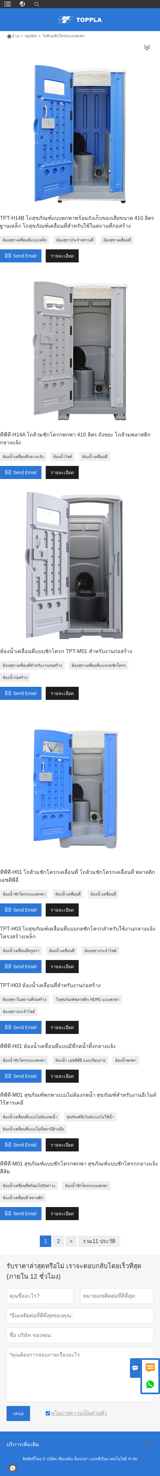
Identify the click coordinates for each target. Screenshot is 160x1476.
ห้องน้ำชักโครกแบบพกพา (24, 894)
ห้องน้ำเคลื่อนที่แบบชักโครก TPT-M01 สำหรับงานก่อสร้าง (66, 651)
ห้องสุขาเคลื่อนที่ (117, 240)
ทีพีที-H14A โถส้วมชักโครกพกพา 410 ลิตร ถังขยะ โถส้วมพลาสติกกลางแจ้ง (75, 438)
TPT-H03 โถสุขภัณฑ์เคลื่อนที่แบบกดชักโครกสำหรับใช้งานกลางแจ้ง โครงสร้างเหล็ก (77, 932)
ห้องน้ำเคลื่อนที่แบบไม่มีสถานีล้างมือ (33, 1129)
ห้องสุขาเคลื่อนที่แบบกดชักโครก (99, 665)
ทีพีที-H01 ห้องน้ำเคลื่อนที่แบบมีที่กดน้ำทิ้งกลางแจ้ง (58, 1046)
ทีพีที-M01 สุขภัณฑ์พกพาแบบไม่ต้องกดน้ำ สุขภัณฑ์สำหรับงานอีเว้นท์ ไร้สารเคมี (78, 1099)
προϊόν (31, 36)
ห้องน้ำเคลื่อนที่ (94, 456)
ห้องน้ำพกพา (125, 1060)
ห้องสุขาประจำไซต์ (100, 951)
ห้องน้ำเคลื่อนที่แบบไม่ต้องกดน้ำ (30, 1117)
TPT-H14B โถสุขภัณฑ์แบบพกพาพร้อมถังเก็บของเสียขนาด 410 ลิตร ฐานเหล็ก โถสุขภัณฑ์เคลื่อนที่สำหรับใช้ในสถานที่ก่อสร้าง (77, 222)
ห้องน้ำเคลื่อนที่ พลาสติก (23, 1198)
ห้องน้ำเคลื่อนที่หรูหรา (21, 951)
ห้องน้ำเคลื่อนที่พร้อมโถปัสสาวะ (29, 1185)
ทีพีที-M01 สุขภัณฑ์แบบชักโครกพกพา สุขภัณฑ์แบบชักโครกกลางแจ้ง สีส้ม (79, 1167)
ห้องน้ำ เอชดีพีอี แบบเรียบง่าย (80, 1060)
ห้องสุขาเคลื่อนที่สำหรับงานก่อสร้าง (32, 665)
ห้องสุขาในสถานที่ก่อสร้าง (24, 999)
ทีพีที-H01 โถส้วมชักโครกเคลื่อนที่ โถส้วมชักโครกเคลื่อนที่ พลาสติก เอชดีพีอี (77, 876)
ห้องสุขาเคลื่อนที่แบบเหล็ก (25, 240)
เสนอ (18, 1413)
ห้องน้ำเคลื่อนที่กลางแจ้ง (23, 456)
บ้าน (13, 36)
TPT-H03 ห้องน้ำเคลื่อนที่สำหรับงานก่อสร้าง (50, 985)
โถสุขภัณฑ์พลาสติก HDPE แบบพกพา (88, 999)
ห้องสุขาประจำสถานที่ (74, 240)
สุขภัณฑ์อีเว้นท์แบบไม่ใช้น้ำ (90, 1117)
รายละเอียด (62, 255)
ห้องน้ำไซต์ (62, 456)
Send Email (21, 255)
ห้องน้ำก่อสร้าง (15, 677)
